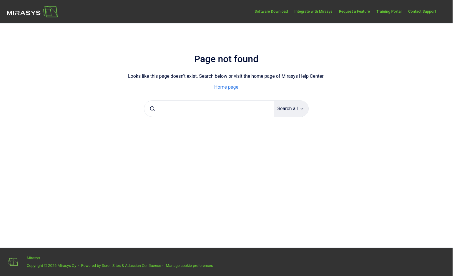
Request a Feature (354, 11)
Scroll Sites (111, 265)
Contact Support (422, 11)
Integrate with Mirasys (313, 11)
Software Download (271, 11)
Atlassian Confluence (143, 265)
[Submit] (152, 108)
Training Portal (389, 11)
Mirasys (33, 258)
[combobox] (209, 109)
